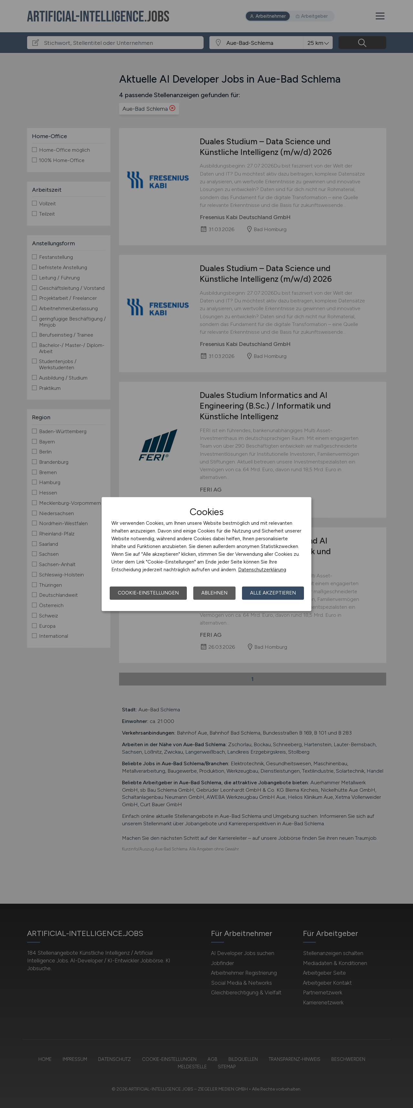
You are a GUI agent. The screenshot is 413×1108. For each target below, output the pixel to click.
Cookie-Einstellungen (148, 593)
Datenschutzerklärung (262, 570)
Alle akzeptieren (273, 593)
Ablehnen (214, 593)
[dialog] (206, 554)
